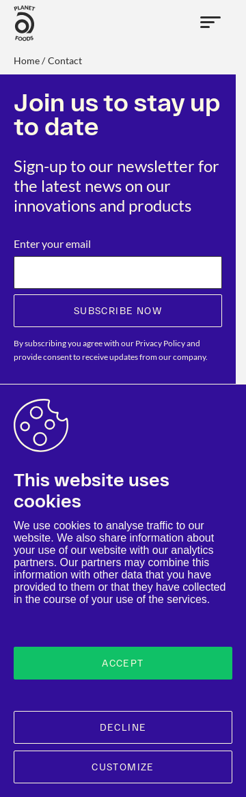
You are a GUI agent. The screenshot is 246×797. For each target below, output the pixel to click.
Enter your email (52, 243)
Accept (123, 663)
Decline (123, 727)
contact (65, 60)
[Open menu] (211, 23)
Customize (123, 766)
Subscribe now (118, 310)
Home (27, 60)
